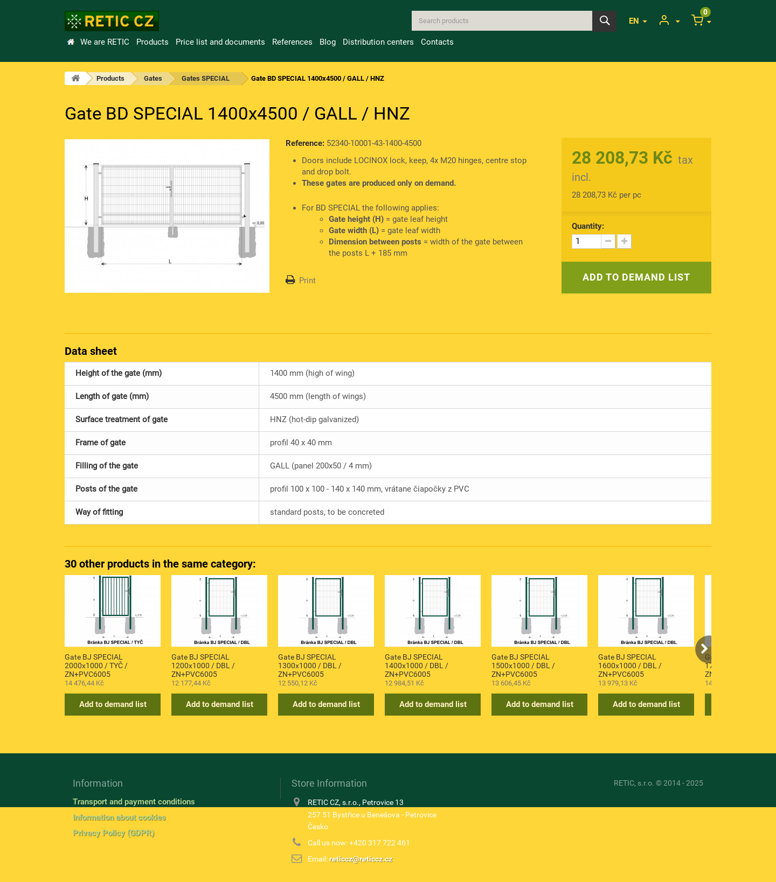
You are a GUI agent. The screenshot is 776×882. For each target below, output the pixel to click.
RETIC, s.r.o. (634, 783)
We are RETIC (104, 42)
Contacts (437, 42)
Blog (328, 42)
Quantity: (588, 226)
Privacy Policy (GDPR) (113, 833)
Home (70, 42)
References (292, 42)
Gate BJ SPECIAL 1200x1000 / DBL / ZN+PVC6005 (203, 665)
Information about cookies (119, 817)
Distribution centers (378, 42)
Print (307, 280)
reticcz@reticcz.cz (360, 859)
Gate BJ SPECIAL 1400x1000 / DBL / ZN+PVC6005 (416, 665)
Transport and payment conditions (134, 802)
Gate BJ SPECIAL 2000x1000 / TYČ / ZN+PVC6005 (96, 665)
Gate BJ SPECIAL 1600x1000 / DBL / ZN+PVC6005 (630, 665)
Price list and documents (220, 42)
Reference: (305, 143)
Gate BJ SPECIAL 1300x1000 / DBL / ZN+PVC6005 (310, 665)
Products (152, 42)
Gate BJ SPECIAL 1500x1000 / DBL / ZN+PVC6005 (523, 665)
